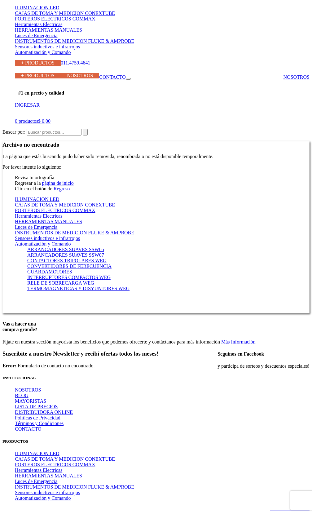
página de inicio (58, 183)
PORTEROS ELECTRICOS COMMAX (55, 18)
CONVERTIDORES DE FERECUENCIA (69, 266)
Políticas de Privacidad (37, 417)
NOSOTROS (80, 75)
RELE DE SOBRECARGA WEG (60, 283)
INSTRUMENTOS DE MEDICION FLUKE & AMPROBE (74, 41)
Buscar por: (13, 132)
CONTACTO (112, 77)
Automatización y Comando (43, 52)
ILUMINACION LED (37, 7)
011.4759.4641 (75, 62)
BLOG (22, 395)
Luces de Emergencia (36, 35)
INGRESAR (27, 105)
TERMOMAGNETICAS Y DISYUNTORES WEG (78, 288)
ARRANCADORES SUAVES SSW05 (65, 249)
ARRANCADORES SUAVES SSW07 (65, 255)
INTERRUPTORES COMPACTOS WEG (69, 277)
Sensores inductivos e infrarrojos (47, 46)
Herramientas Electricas (38, 24)
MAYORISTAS (30, 401)
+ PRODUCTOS (38, 62)
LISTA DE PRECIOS (36, 406)
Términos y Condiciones (39, 423)
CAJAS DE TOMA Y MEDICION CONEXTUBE (65, 13)
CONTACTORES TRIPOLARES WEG (67, 260)
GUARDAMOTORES (49, 271)
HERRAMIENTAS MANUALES (48, 30)
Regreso (62, 188)
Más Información (238, 341)
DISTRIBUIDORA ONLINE (44, 412)
